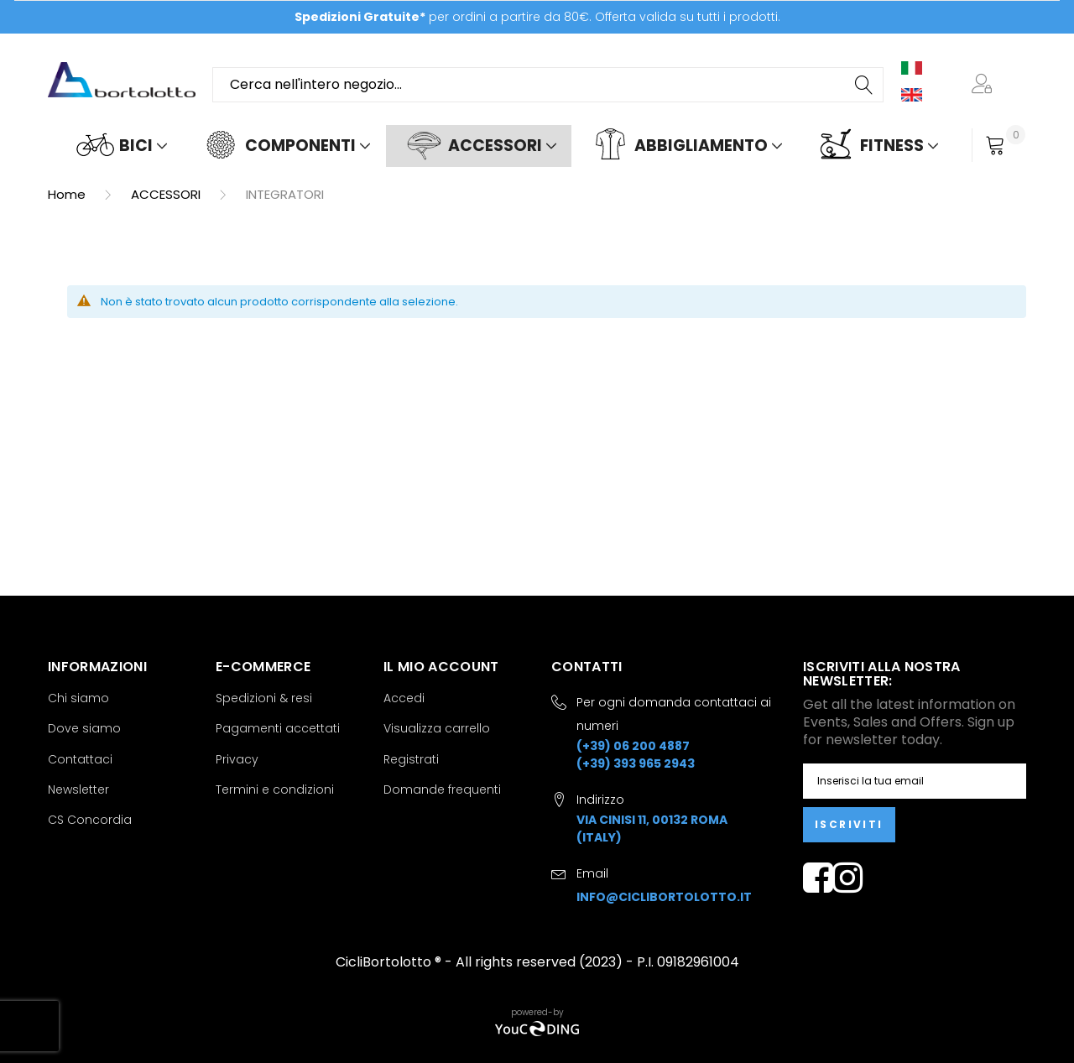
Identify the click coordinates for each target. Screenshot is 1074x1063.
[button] (985, 84)
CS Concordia (90, 819)
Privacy (237, 759)
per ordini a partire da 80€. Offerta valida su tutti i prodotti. (537, 16)
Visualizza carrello (436, 728)
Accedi (404, 698)
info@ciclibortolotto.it (664, 896)
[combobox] (548, 84)
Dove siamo (84, 728)
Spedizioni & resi (264, 698)
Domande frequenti (442, 789)
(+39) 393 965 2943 (635, 763)
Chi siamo (78, 698)
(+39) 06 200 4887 (633, 745)
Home (68, 194)
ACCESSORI (167, 194)
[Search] (865, 84)
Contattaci (80, 759)
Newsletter (78, 789)
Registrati (411, 759)
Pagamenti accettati (278, 728)
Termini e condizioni (275, 789)
